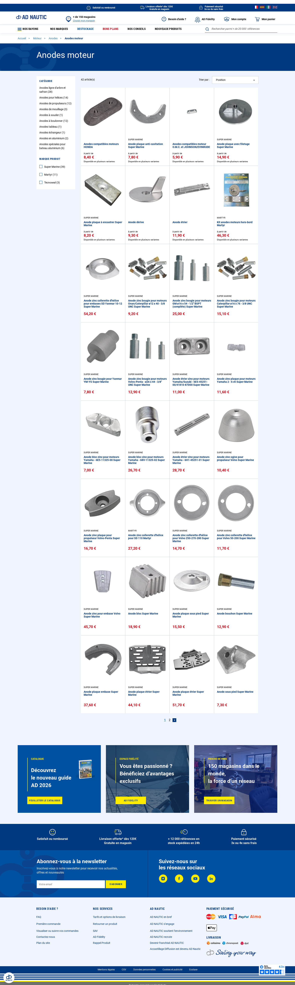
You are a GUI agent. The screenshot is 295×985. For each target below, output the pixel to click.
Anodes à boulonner (54, 122)
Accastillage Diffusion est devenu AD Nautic (175, 948)
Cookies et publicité (172, 969)
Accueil (22, 39)
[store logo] (31, 17)
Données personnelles (144, 969)
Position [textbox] (221, 81)
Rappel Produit (101, 942)
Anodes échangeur (52, 133)
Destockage (89, 29)
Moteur (37, 39)
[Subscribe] (116, 884)
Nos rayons (29, 29)
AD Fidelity (99, 936)
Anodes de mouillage (53, 110)
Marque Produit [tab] (49, 160)
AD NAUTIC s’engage (162, 923)
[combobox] (241, 29)
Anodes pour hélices (54, 98)
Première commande (48, 923)
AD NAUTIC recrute (161, 936)
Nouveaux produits (177, 29)
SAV (95, 930)
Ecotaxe (193, 969)
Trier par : (204, 81)
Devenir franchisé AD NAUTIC (167, 942)
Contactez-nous (45, 936)
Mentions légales (106, 969)
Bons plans (115, 29)
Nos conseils (143, 29)
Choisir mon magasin (84, 20)
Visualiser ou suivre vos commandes (57, 930)
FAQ (38, 916)
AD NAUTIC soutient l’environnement (171, 930)
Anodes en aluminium (54, 139)
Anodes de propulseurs (55, 104)
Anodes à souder (51, 116)
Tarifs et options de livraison (109, 916)
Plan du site (43, 942)
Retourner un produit (105, 923)
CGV (124, 969)
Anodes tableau (50, 128)
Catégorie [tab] (45, 82)
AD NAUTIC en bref (161, 916)
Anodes (53, 39)
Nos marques (61, 29)
